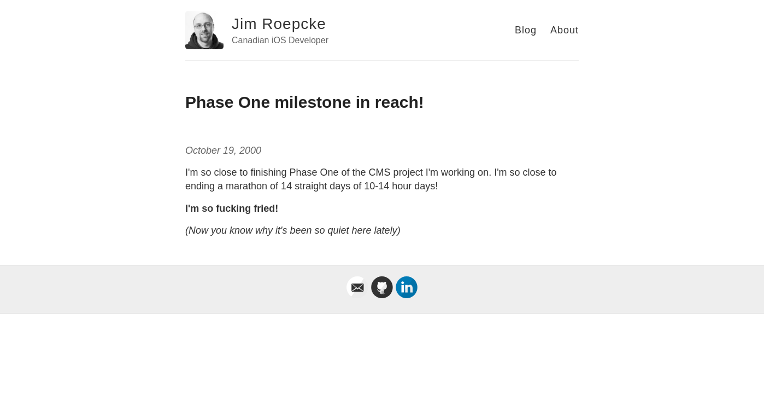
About (564, 30)
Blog (526, 30)
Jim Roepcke (279, 23)
